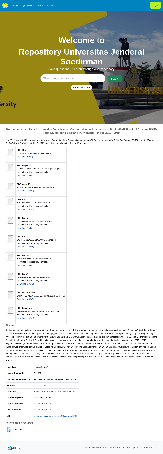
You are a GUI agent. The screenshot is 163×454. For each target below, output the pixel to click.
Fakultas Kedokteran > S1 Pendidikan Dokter (54, 391)
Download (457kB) (25, 318)
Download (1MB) (24, 175)
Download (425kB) (25, 190)
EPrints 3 (151, 447)
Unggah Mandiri (27, 5)
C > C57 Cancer (41, 385)
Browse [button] (49, 5)
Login (155, 5)
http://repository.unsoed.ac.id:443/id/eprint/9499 (55, 416)
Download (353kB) (25, 246)
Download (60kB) (25, 157)
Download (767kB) (25, 209)
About (40, 5)
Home (15, 5)
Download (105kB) (25, 284)
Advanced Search (81, 87)
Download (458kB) (25, 299)
